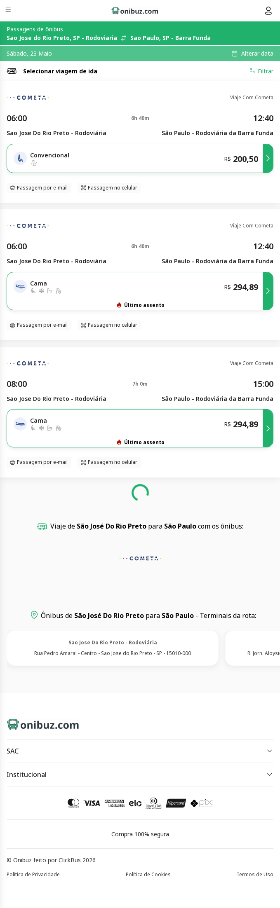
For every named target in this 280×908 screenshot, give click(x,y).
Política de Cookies (148, 874)
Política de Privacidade (33, 874)
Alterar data (257, 53)
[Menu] (9, 11)
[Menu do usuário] (268, 11)
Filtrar (261, 71)
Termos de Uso (254, 874)
